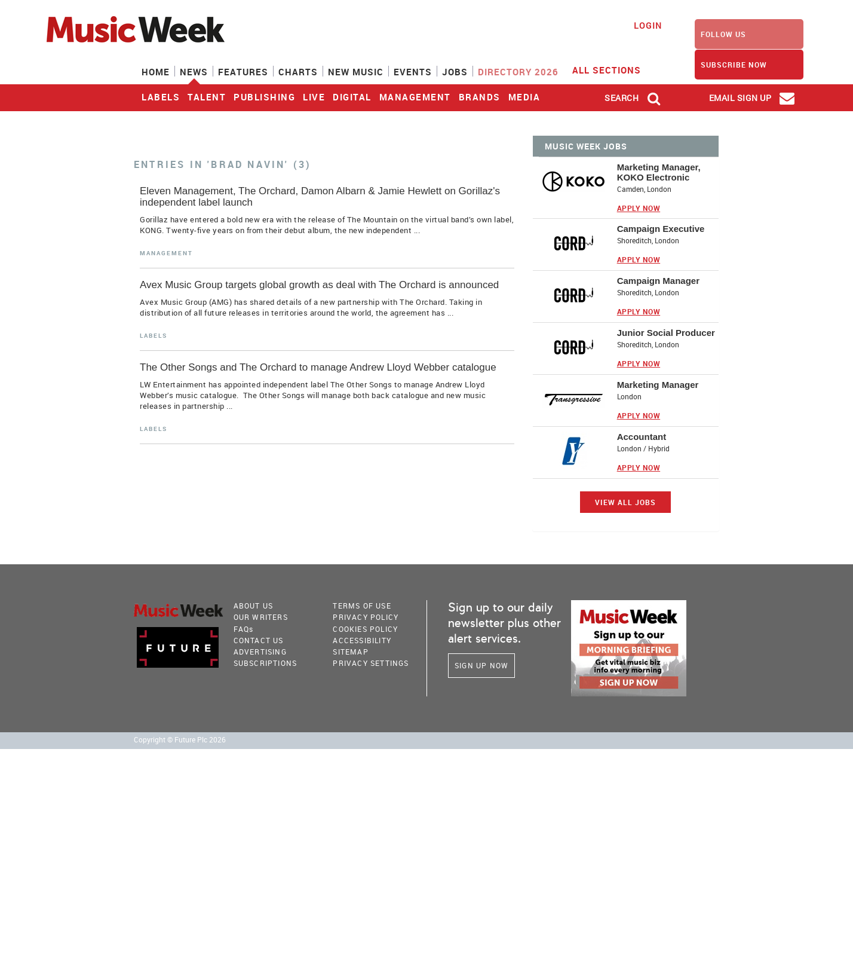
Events (413, 72)
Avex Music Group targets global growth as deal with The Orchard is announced (319, 285)
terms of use (362, 605)
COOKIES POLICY (365, 629)
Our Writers (261, 617)
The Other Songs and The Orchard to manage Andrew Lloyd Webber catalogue (318, 367)
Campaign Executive (661, 229)
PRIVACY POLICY (365, 617)
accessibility (362, 640)
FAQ (244, 629)
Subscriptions (265, 663)
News (194, 72)
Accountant (642, 437)
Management (415, 97)
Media (524, 97)
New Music (355, 72)
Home (156, 72)
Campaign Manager (658, 281)
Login (648, 25)
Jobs (455, 72)
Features (243, 72)
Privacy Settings (371, 663)
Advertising (260, 651)
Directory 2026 (518, 72)
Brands (480, 97)
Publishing (264, 97)
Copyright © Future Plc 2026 (180, 739)
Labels (161, 97)
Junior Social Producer (666, 333)
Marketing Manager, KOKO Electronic (659, 172)
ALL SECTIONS (614, 69)
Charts (298, 72)
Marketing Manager (658, 385)
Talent (207, 97)
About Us (254, 605)
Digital (352, 97)
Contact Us (259, 640)
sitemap (350, 651)
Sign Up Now (481, 665)
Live (314, 97)
